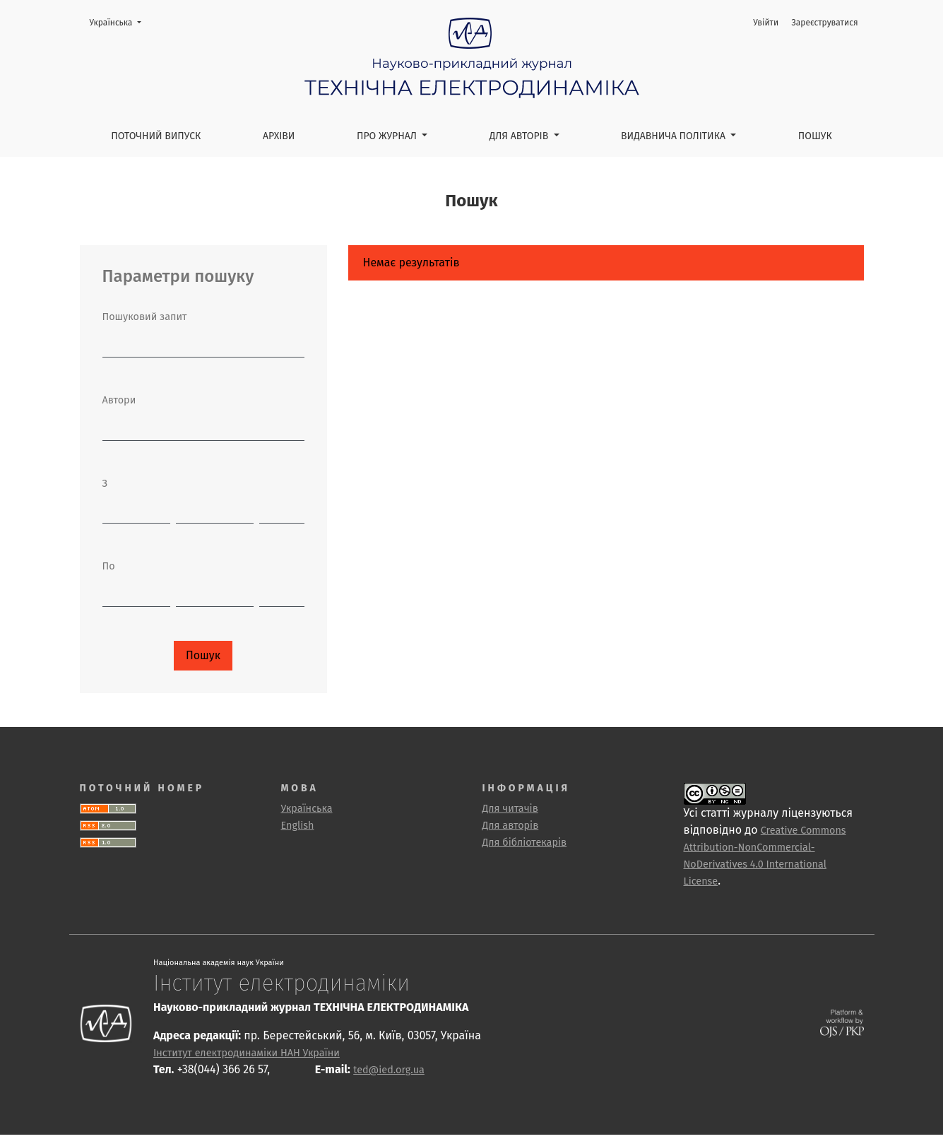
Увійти (765, 23)
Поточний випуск (156, 136)
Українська (119, 22)
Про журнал (388, 136)
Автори (119, 400)
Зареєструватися (824, 23)
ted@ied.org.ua (389, 1070)
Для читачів (510, 809)
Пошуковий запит (144, 317)
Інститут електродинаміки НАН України (246, 1053)
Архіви (279, 136)
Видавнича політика (674, 136)
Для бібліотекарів (524, 843)
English (297, 826)
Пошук (815, 136)
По (108, 566)
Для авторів (520, 136)
